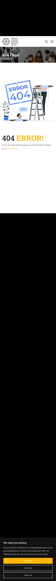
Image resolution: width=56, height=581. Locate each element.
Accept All (28, 561)
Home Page (12, 148)
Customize (28, 568)
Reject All (28, 575)
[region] (28, 559)
